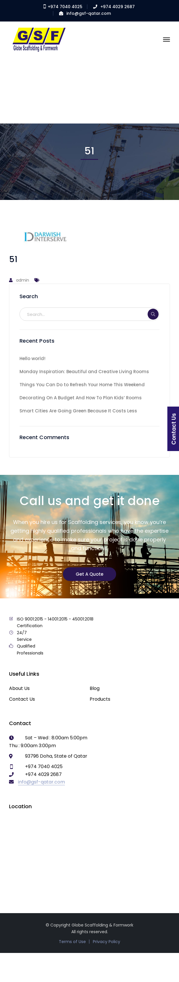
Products (100, 699)
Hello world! (32, 358)
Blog (95, 688)
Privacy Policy (106, 942)
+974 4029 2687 (117, 7)
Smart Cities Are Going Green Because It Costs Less (78, 411)
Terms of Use (72, 942)
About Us (19, 688)
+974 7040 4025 (62, 7)
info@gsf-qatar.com (88, 13)
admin (22, 280)
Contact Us (22, 699)
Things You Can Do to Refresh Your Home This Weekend (82, 385)
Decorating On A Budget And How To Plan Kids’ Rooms (81, 398)
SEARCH (153, 314)
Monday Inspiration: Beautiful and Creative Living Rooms (84, 372)
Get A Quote (89, 574)
